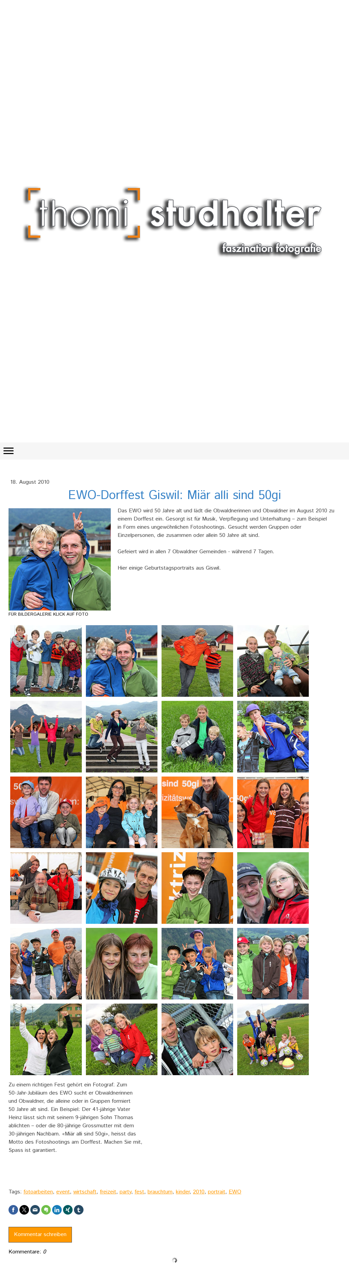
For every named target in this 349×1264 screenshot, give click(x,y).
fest (139, 1192)
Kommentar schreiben (40, 1234)
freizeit (108, 1192)
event (63, 1192)
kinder (182, 1192)
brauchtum (160, 1192)
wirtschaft (84, 1192)
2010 (198, 1192)
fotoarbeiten (38, 1192)
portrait (216, 1192)
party (125, 1192)
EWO (235, 1192)
